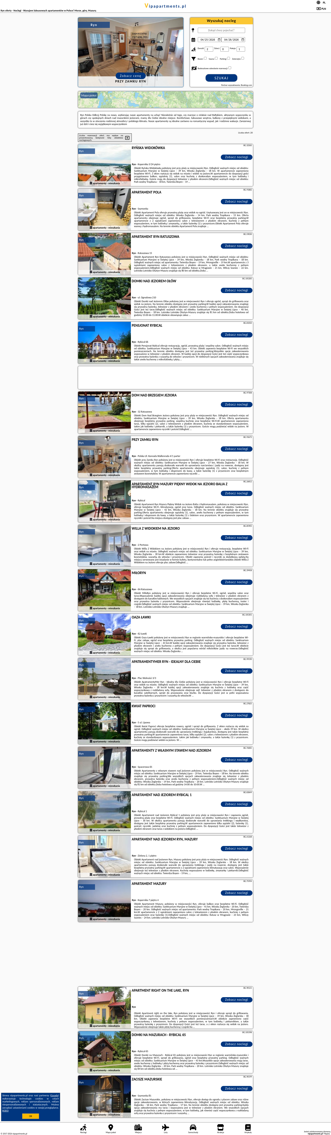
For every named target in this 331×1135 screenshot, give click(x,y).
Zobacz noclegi (236, 157)
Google (54, 1095)
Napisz (327, 1133)
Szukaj (221, 78)
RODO (5, 1110)
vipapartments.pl (166, 6)
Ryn (81, 151)
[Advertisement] (165, 954)
